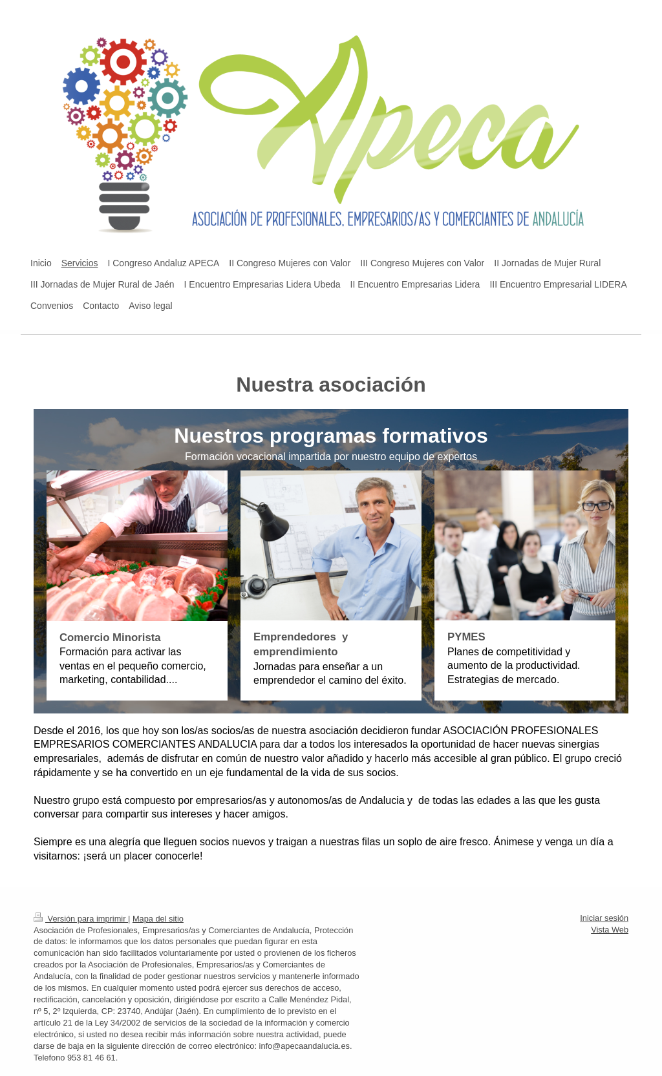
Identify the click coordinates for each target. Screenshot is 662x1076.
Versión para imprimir (81, 918)
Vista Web (609, 929)
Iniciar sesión (604, 918)
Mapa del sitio (158, 918)
